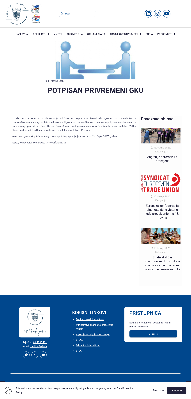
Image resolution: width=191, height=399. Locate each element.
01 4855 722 (40, 342)
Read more (158, 390)
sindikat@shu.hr (38, 346)
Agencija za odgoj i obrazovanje (93, 334)
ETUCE (80, 339)
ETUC (79, 350)
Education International (88, 345)
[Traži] (77, 14)
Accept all (177, 390)
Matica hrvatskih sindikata (90, 319)
